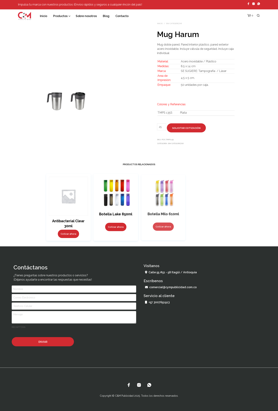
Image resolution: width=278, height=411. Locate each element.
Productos (60, 16)
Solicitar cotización (186, 128)
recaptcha (19, 327)
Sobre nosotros (86, 16)
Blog (106, 16)
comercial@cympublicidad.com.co (171, 287)
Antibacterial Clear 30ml (68, 223)
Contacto (122, 16)
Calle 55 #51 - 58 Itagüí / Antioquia (171, 272)
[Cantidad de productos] (161, 126)
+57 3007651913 (157, 302)
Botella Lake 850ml (115, 214)
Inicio (43, 16)
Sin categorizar (174, 23)
